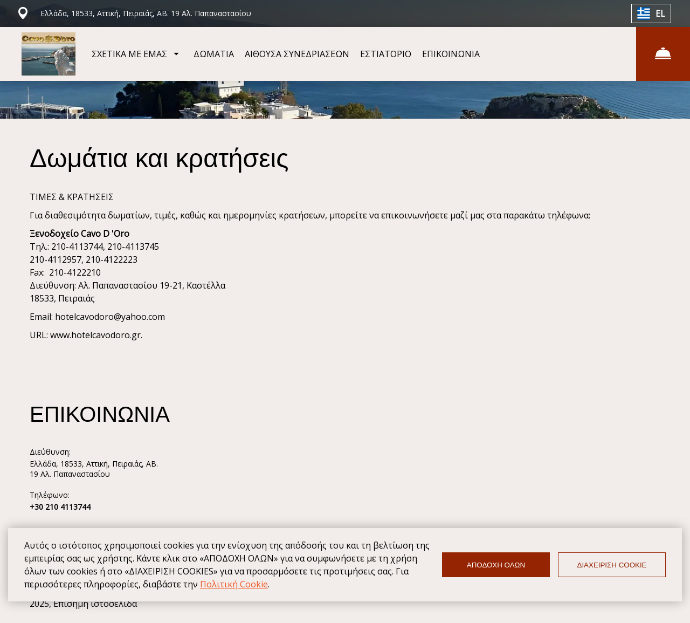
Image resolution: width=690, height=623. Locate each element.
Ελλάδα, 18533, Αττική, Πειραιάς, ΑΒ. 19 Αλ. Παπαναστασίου (94, 468)
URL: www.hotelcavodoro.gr (85, 335)
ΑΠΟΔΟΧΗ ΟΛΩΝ (496, 565)
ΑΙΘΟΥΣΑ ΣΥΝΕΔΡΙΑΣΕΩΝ (297, 54)
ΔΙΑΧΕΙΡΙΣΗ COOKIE (612, 565)
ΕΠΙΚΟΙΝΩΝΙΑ (451, 54)
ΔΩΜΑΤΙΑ (214, 54)
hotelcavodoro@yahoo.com (110, 317)
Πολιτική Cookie (234, 584)
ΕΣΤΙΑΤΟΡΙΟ (385, 54)
